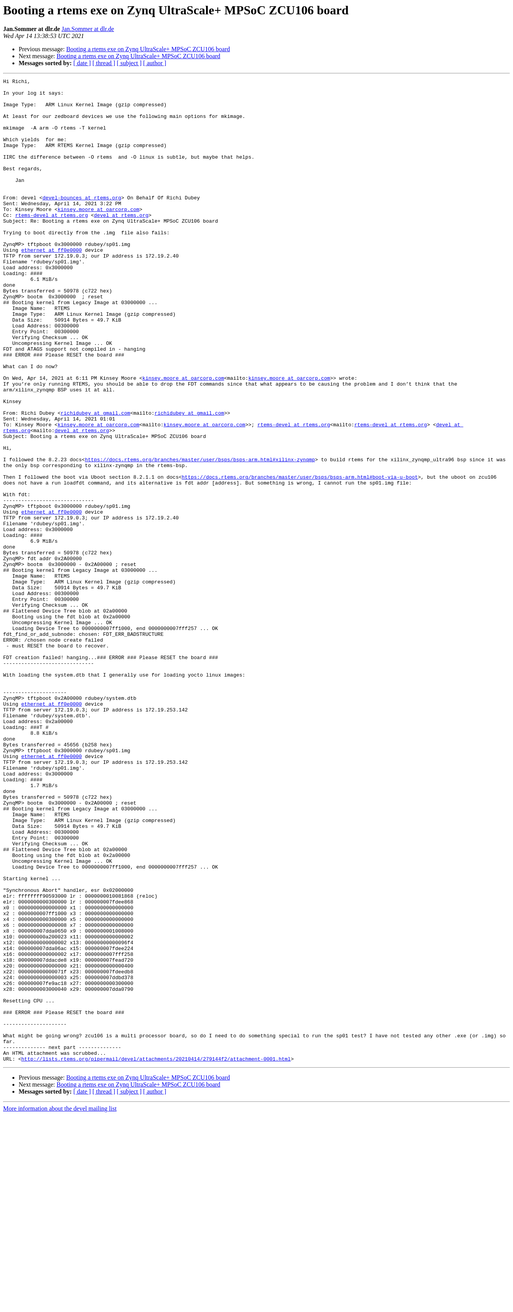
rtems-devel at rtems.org (51, 242)
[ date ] (82, 63)
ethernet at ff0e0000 (51, 284)
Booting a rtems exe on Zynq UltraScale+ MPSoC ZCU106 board (148, 49)
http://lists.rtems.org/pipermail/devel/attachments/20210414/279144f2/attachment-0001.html (156, 1255)
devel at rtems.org (121, 242)
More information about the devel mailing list (59, 1305)
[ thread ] (103, 63)
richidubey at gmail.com (95, 480)
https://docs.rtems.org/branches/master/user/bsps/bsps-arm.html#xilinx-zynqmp (200, 536)
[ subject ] (129, 63)
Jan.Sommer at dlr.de (88, 29)
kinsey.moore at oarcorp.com (98, 235)
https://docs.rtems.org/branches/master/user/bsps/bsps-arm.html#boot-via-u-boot (300, 557)
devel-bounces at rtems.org (81, 221)
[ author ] (154, 63)
